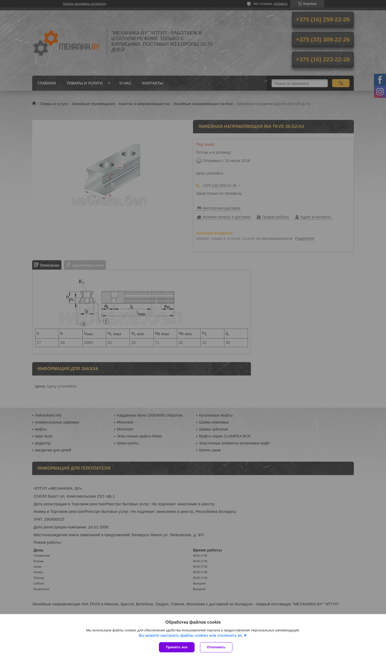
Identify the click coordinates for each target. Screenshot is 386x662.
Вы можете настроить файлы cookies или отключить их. (191, 635)
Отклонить (216, 647)
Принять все (177, 647)
